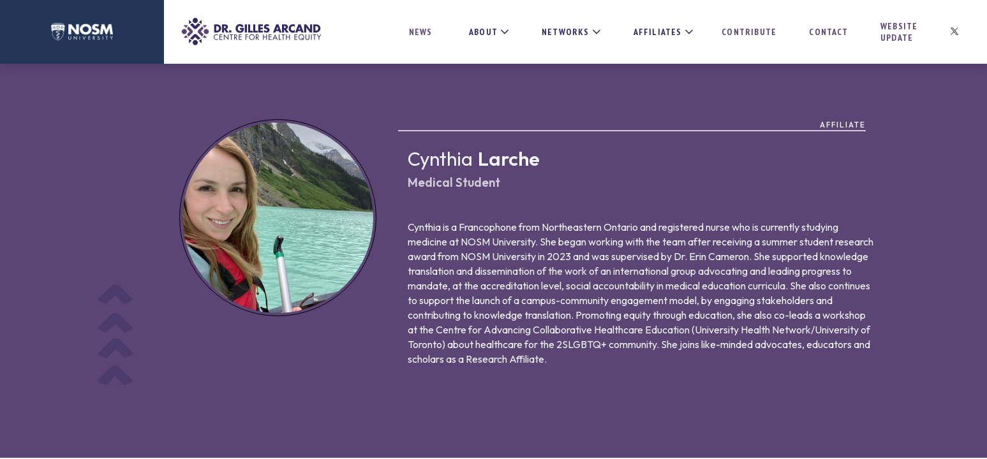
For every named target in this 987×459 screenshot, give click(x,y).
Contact (828, 32)
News (421, 32)
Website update (898, 31)
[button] (485, 31)
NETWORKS (566, 32)
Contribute (749, 32)
